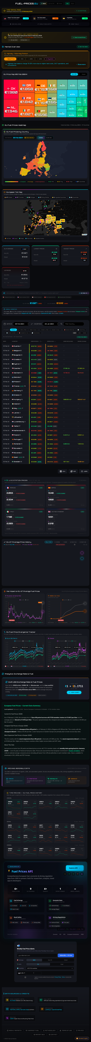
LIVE (21, 386)
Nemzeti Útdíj (24, 1009)
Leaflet (84, 234)
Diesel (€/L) (50, 341)
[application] (45, 97)
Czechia (17, 368)
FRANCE (13, 487)
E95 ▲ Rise (23, 329)
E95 (79, 332)
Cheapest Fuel (32, 1030)
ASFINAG (13, 1009)
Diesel (59, 3)
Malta (16, 426)
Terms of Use (66, 1030)
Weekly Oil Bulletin (74, 751)
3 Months (83, 542)
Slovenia (17, 452)
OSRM (12, 1018)
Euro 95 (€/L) (36, 341)
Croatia (16, 359)
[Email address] (37, 955)
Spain (16, 457)
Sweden (17, 461)
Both (43, 3)
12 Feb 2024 (25, 40)
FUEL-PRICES (26, 3)
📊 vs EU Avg (81, 329)
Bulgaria (17, 355)
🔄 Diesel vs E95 (11, 333)
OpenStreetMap (57, 1009)
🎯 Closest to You (23, 333)
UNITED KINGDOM (57, 511)
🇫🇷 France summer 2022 (23, 297)
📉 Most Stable (36, 333)
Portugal (17, 439)
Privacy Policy (57, 977)
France (16, 386)
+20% (30, 59)
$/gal (72, 3)
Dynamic (49, 59)
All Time (48, 542)
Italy (15, 408)
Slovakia (17, 448)
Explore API (74, 868)
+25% (39, 59)
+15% (21, 59)
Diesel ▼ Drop (55, 329)
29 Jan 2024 (13, 40)
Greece (16, 395)
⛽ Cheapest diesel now (9, 297)
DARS (18, 1009)
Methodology (49, 1030)
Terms (63, 977)
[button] (48, 219)
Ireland (16, 404)
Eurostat (13, 1000)
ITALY (12, 511)
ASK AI (84, 293)
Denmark (17, 373)
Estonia (17, 377)
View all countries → (54, 533)
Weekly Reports (14, 1030)
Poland (16, 435)
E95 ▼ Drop (33, 329)
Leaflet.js (48, 1009)
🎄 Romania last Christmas (64, 297)
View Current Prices (79, 37)
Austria (16, 346)
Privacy (80, 1030)
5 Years (57, 542)
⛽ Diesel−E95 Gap (69, 329)
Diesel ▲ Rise (44, 329)
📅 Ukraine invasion (37, 297)
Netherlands (18, 430)
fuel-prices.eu (12, 1038)
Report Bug (39, 1034)
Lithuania (17, 417)
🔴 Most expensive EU (49, 297)
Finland (16, 381)
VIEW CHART (74, 692)
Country (15, 341)
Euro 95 (51, 3)
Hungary (17, 399)
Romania (17, 444)
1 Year (65, 542)
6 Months (73, 542)
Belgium (17, 350)
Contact (53, 1034)
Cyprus (16, 364)
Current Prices (81, 10)
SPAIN (53, 487)
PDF (73, 471)
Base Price (10, 59)
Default (13, 329)
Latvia (16, 412)
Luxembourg (19, 421)
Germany (17, 390)
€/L (67, 3)
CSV (62, 471)
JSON (84, 471)
